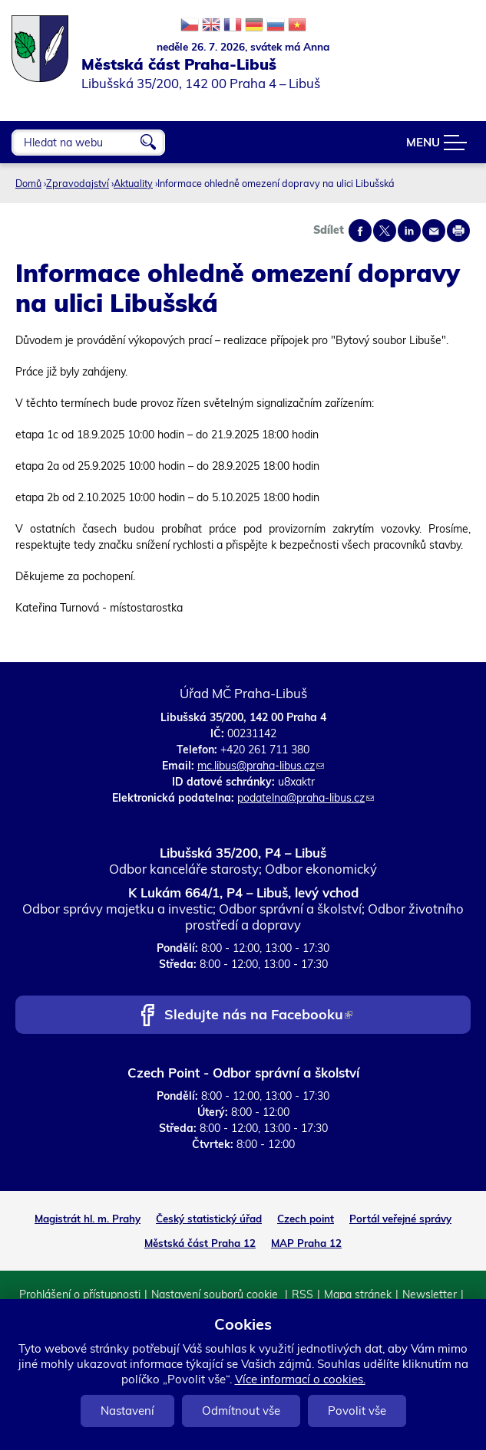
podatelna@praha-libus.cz (305, 798)
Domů (28, 183)
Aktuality (133, 183)
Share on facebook (360, 230)
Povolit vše (357, 1410)
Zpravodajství (77, 183)
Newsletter (429, 1294)
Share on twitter (384, 230)
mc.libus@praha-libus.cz (260, 766)
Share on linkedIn (409, 230)
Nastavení (127, 1410)
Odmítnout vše (241, 1410)
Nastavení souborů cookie (216, 1294)
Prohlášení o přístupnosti (80, 1294)
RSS (302, 1294)
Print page (458, 230)
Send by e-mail (433, 230)
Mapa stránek (358, 1294)
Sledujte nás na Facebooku (258, 1015)
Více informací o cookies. (300, 1379)
